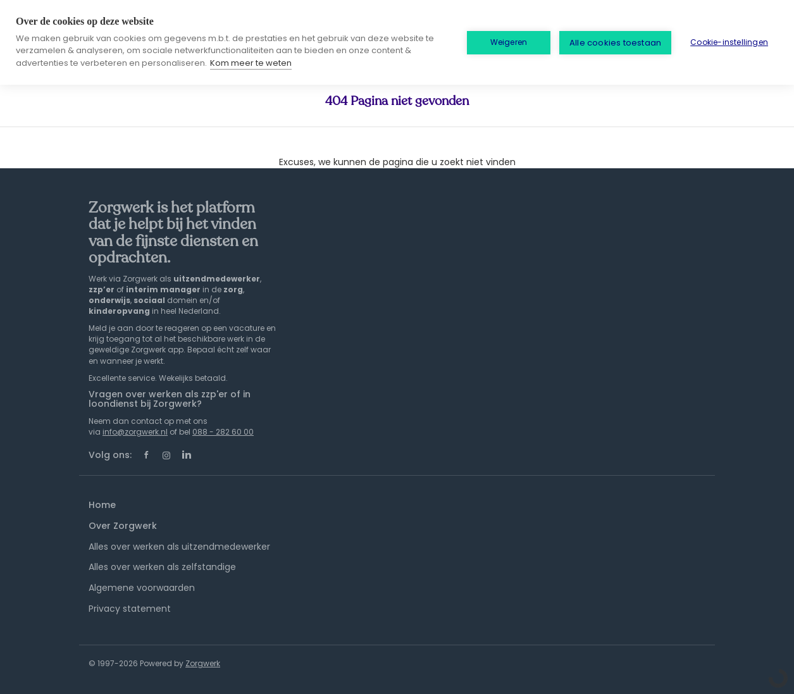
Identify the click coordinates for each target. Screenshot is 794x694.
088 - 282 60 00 (223, 431)
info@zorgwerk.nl (135, 431)
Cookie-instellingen (729, 42)
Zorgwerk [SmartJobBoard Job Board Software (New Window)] (202, 663)
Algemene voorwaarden (142, 587)
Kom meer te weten (251, 63)
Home (102, 505)
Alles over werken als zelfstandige (162, 567)
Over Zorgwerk (123, 525)
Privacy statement (130, 608)
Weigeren (509, 42)
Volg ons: (110, 455)
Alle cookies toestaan (615, 43)
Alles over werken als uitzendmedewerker (179, 546)
